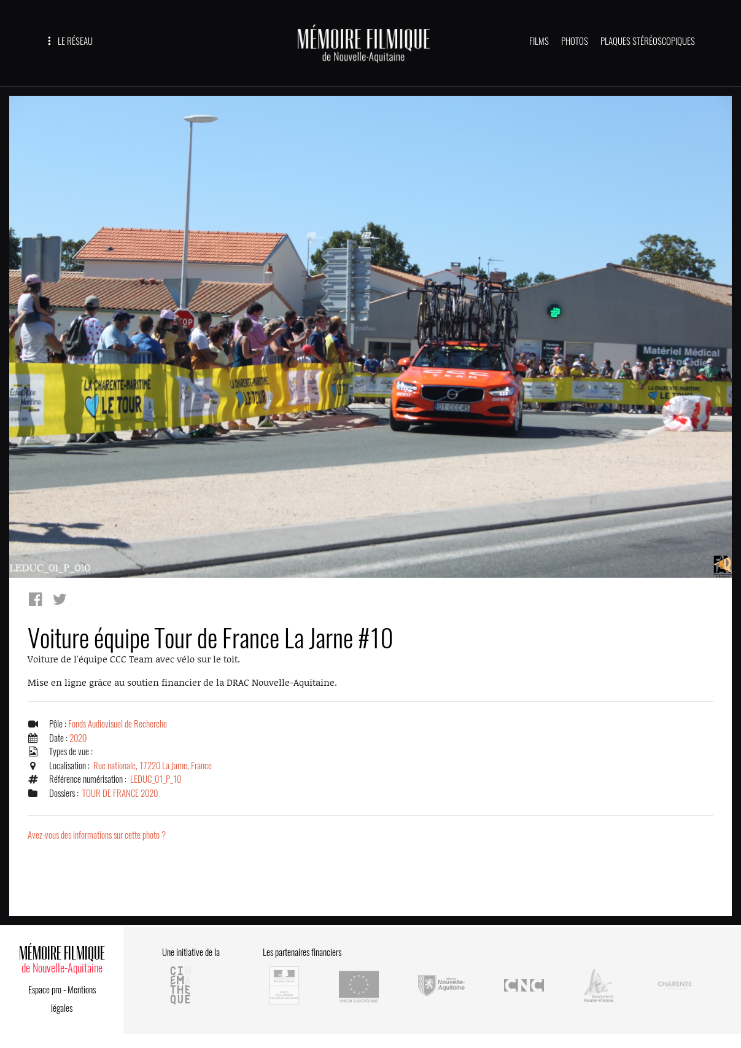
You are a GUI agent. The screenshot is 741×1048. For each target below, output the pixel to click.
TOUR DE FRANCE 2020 (120, 793)
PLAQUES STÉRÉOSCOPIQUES (647, 41)
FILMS (539, 41)
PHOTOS (574, 41)
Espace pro (44, 990)
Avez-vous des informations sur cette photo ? (97, 835)
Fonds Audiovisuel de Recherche (117, 724)
